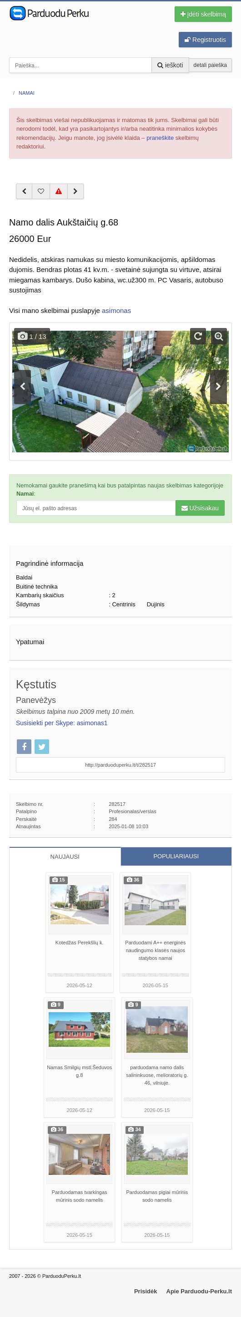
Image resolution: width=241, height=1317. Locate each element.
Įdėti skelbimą (203, 14)
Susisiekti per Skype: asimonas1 (62, 723)
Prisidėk (145, 1291)
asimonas (116, 310)
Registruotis (205, 39)
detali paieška (210, 65)
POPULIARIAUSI (176, 856)
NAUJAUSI (65, 856)
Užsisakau (200, 508)
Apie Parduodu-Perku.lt (199, 1291)
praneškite (160, 137)
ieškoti (170, 65)
